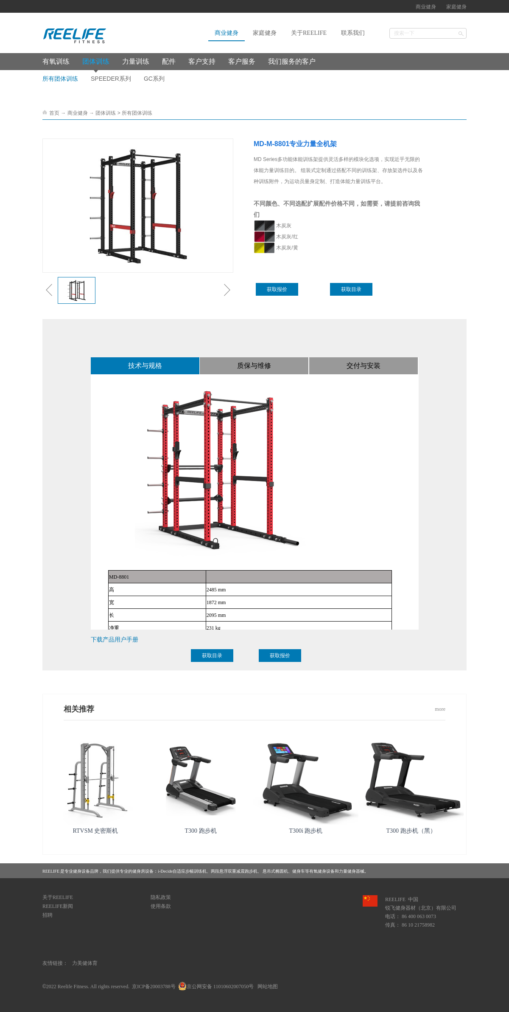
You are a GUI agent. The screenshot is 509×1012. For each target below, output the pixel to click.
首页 (54, 113)
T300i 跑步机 (306, 831)
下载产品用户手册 (114, 639)
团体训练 (105, 113)
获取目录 (351, 289)
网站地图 (266, 986)
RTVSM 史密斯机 (95, 831)
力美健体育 (85, 963)
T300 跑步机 (200, 831)
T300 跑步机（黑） (411, 831)
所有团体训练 (137, 113)
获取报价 (277, 289)
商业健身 (77, 113)
